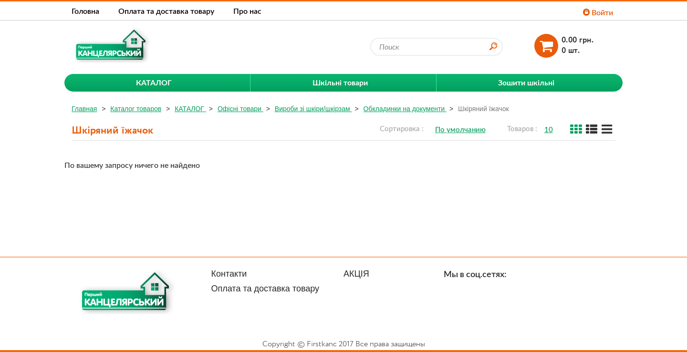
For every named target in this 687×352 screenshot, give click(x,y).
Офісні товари (240, 109)
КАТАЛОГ (190, 109)
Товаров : (522, 128)
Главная (84, 109)
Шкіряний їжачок (483, 109)
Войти (598, 12)
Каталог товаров (135, 109)
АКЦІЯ (356, 274)
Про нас (247, 10)
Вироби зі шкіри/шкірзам (313, 109)
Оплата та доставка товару (166, 10)
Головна (85, 10)
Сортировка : (402, 128)
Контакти (229, 274)
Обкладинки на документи (405, 109)
